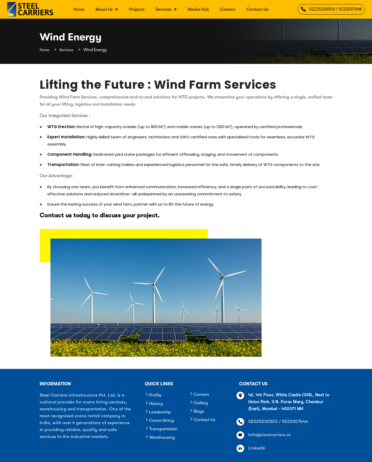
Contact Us (257, 9)
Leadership (158, 412)
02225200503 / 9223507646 (331, 10)
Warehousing (160, 437)
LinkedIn (257, 448)
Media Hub (198, 9)
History (154, 403)
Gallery (198, 402)
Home (78, 9)
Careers (227, 9)
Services (166, 9)
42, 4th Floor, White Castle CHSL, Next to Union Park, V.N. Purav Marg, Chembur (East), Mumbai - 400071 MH (289, 402)
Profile (153, 395)
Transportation (161, 428)
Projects (137, 9)
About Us (106, 9)
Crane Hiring (159, 420)
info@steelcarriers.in (269, 434)
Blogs (196, 411)
